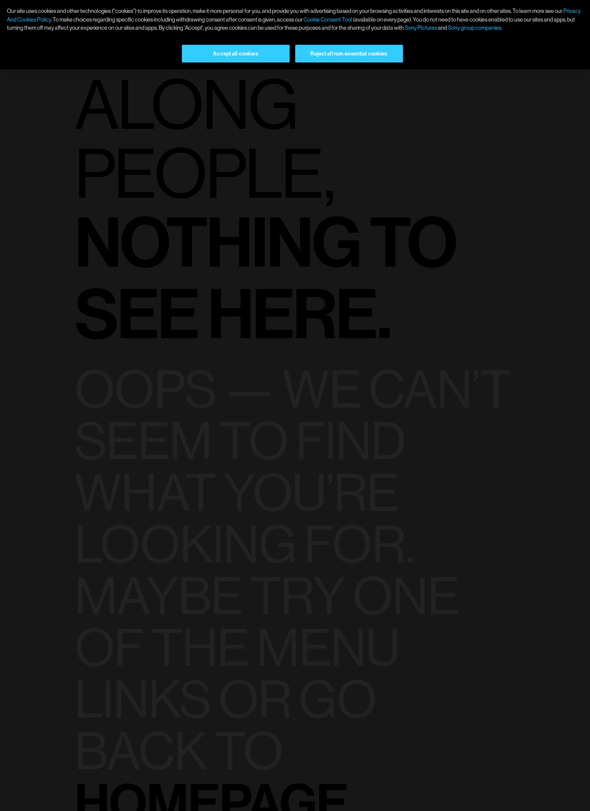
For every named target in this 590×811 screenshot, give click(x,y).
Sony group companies (474, 27)
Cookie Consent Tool (327, 19)
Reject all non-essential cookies (348, 53)
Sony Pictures (421, 27)
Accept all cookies (235, 53)
